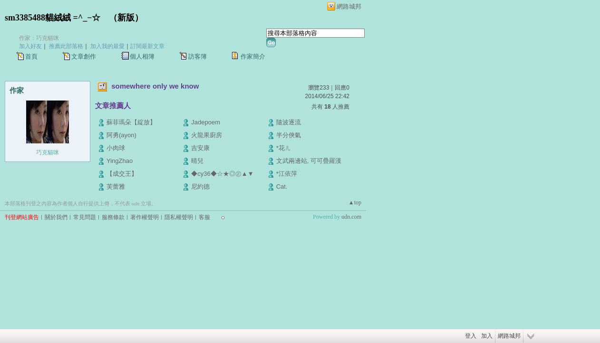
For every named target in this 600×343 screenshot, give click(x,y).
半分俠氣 (288, 135)
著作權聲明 (144, 217)
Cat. (282, 186)
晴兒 (197, 160)
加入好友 (30, 46)
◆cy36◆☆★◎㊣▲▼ (222, 173)
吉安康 (200, 147)
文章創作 (83, 56)
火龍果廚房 (206, 135)
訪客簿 (197, 56)
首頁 (31, 56)
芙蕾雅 (115, 186)
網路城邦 (349, 6)
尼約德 (200, 186)
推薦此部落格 (66, 46)
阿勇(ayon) (121, 135)
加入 (487, 336)
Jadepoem (205, 122)
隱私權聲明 (179, 217)
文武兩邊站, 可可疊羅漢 (308, 160)
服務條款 (113, 217)
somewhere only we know (155, 86)
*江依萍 (286, 173)
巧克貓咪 (47, 152)
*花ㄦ (283, 147)
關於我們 (56, 217)
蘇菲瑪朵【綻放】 (131, 122)
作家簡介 (253, 56)
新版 (126, 17)
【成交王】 (121, 173)
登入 (470, 336)
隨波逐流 (288, 122)
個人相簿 (142, 56)
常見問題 (84, 217)
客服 (204, 217)
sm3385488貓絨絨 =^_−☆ (52, 17)
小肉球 (115, 147)
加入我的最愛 (107, 46)
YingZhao (119, 160)
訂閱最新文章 (147, 46)
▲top (354, 202)
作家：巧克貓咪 (39, 38)
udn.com (351, 216)
